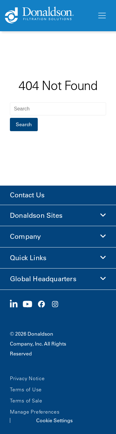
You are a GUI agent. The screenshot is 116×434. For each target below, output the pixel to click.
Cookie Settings (54, 420)
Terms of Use (26, 389)
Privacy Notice (27, 378)
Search (24, 124)
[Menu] (101, 16)
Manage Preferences (35, 412)
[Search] (58, 108)
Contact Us (27, 195)
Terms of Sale (26, 400)
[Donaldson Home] (48, 15)
